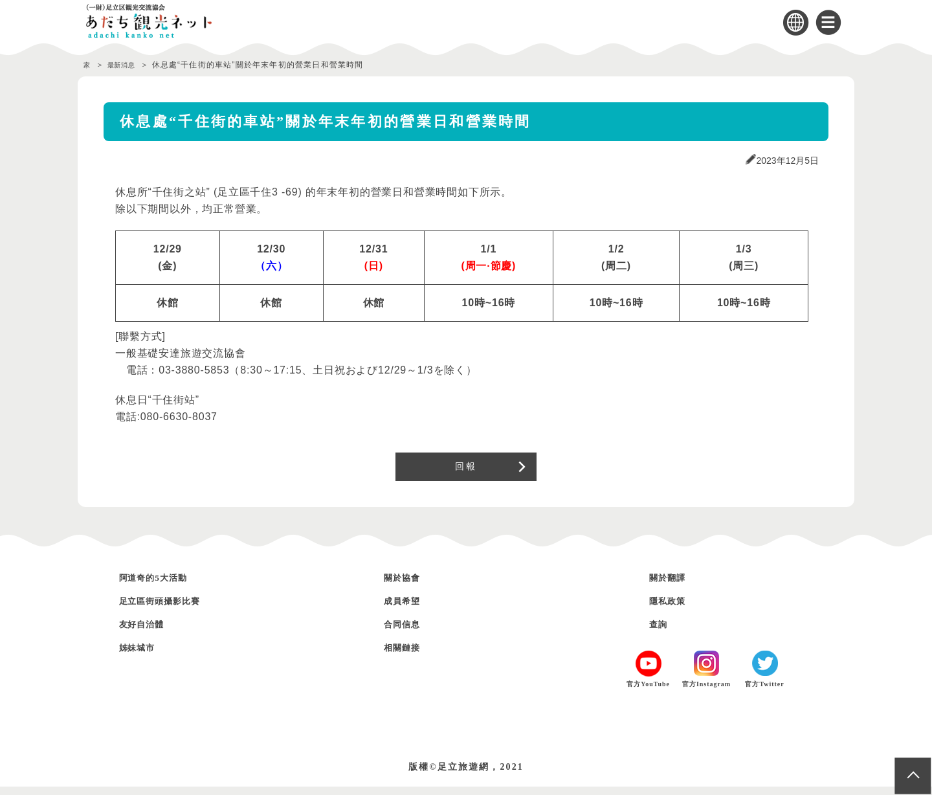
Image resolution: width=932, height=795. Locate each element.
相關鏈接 (408, 655)
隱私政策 (673, 608)
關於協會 (408, 585)
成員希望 (408, 608)
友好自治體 (149, 632)
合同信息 (408, 632)
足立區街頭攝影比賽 (173, 608)
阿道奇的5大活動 (164, 585)
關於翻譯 (673, 585)
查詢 (661, 632)
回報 (466, 470)
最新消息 (128, 64)
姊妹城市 (143, 655)
